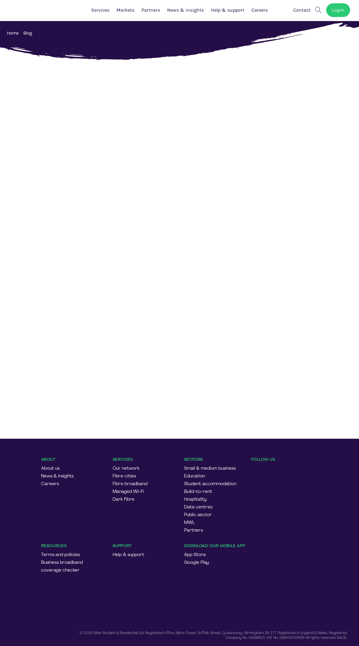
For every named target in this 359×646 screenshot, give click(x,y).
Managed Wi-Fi (128, 491)
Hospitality (195, 499)
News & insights (185, 10)
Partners (151, 10)
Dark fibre (123, 499)
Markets (125, 10)
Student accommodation (210, 484)
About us (50, 468)
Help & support (227, 10)
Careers (50, 484)
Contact (301, 10)
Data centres (198, 507)
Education (194, 476)
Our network (126, 468)
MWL (189, 522)
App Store (195, 555)
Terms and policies (60, 555)
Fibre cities (124, 476)
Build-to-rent (198, 491)
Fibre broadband (130, 484)
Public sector (198, 515)
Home (13, 33)
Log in (338, 10)
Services (100, 10)
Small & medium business (210, 468)
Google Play (196, 562)
